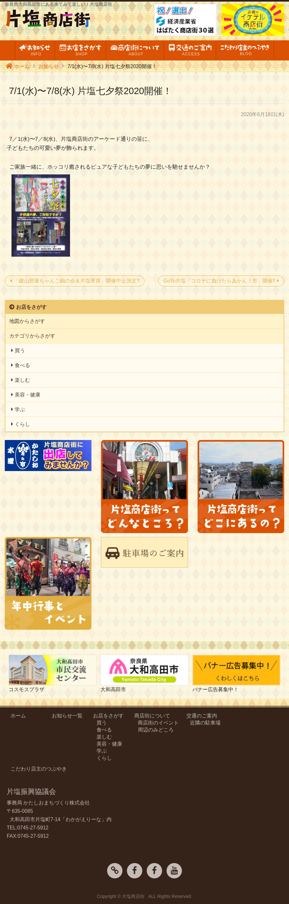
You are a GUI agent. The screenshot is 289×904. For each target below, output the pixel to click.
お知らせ (48, 66)
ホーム (22, 66)
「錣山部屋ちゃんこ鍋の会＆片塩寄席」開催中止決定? (76, 281)
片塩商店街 (133, 896)
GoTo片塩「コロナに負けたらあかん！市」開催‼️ (219, 281)
